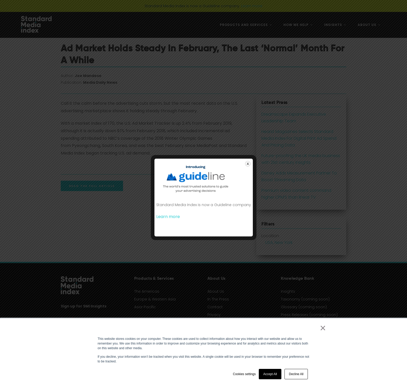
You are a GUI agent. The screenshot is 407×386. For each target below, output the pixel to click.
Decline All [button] (296, 374)
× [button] (323, 328)
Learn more (168, 217)
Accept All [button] (270, 374)
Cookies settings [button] (244, 374)
